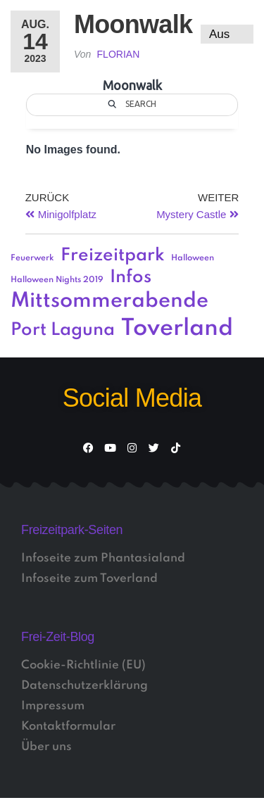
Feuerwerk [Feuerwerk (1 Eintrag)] (32, 258)
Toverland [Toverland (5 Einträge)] (177, 329)
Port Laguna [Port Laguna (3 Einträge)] (63, 330)
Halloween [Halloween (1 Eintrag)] (192, 258)
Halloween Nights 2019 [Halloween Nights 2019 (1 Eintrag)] (57, 280)
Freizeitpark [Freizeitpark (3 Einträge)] (113, 256)
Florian (118, 54)
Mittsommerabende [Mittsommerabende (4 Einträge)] (109, 301)
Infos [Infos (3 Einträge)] (130, 277)
